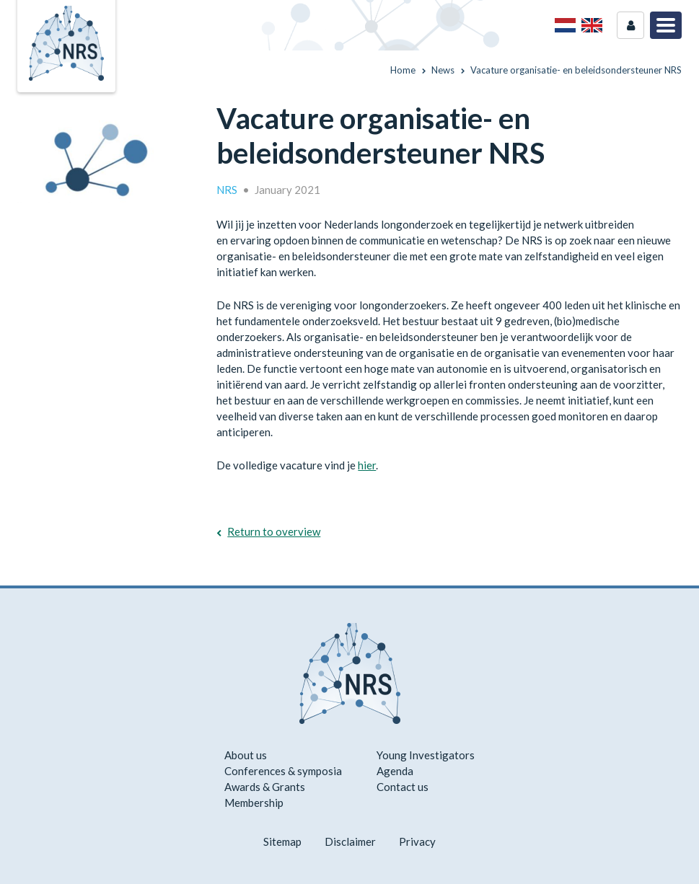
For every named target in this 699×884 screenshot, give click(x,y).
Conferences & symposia (283, 770)
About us (245, 754)
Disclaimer (350, 841)
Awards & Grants (264, 786)
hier (367, 465)
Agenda (395, 770)
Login (630, 25)
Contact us (402, 786)
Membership (253, 802)
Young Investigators (426, 754)
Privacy (417, 841)
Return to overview (273, 531)
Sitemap (282, 841)
